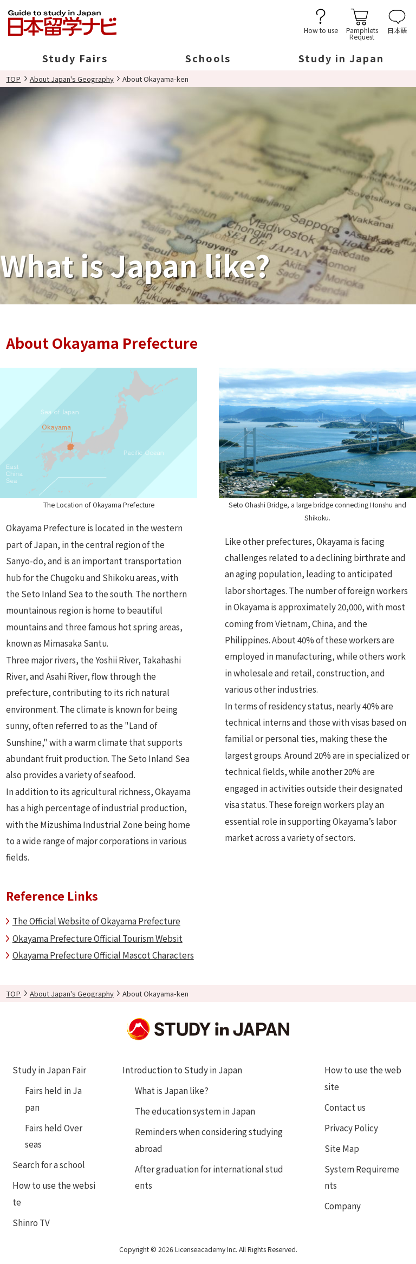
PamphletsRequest (362, 32)
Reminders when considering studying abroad (209, 1139)
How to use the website (53, 1193)
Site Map (341, 1148)
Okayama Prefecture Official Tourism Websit (97, 938)
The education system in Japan (195, 1111)
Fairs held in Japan (53, 1098)
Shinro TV (31, 1222)
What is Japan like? (172, 1090)
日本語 (397, 29)
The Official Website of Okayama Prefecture (96, 921)
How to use (321, 29)
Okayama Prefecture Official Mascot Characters (103, 955)
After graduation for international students (209, 1177)
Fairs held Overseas (53, 1136)
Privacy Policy (351, 1127)
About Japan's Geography (72, 79)
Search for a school (48, 1164)
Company (342, 1205)
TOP (13, 79)
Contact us (345, 1107)
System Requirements (361, 1177)
